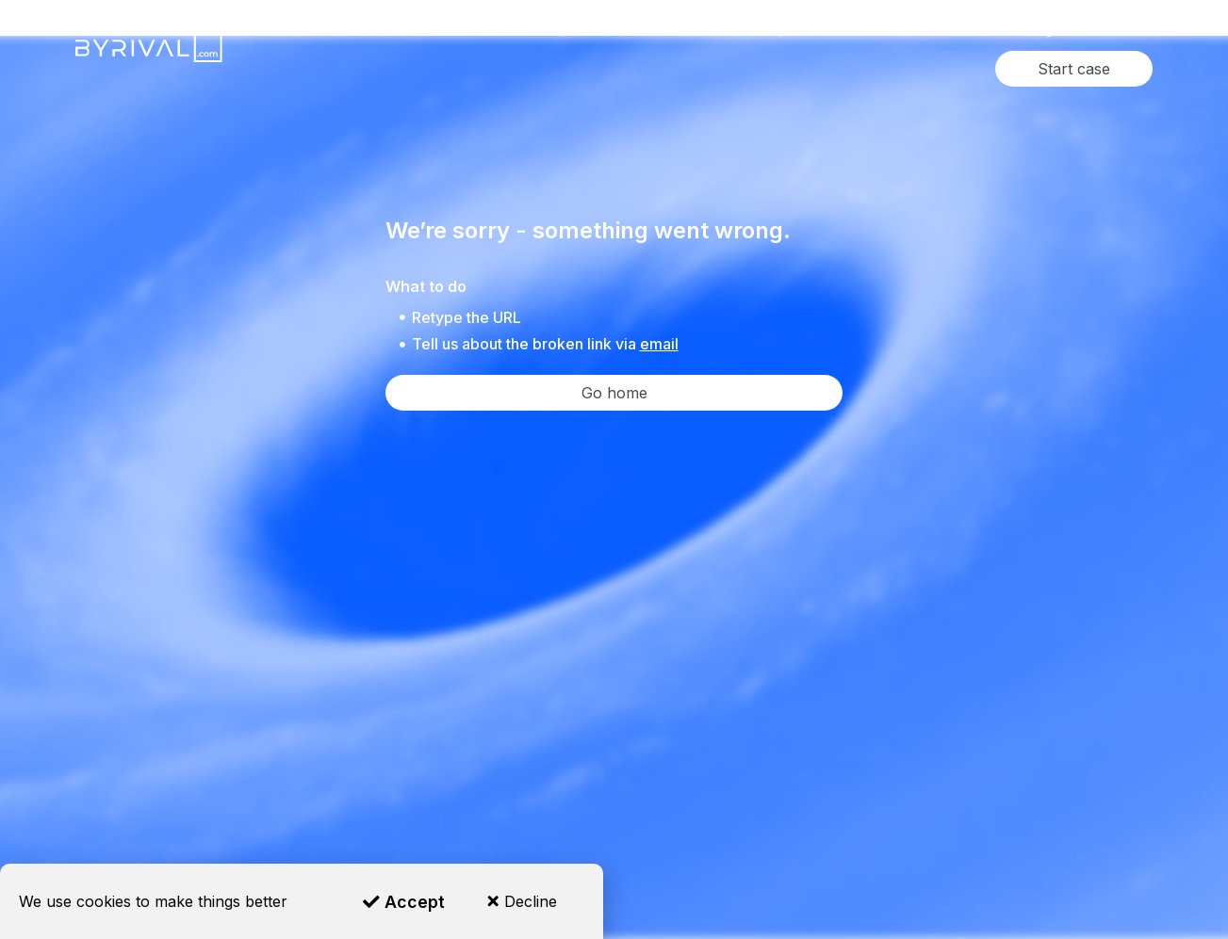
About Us (964, 30)
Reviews (877, 30)
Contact (1112, 30)
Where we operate (763, 30)
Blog (1040, 30)
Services (532, 30)
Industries (638, 30)
